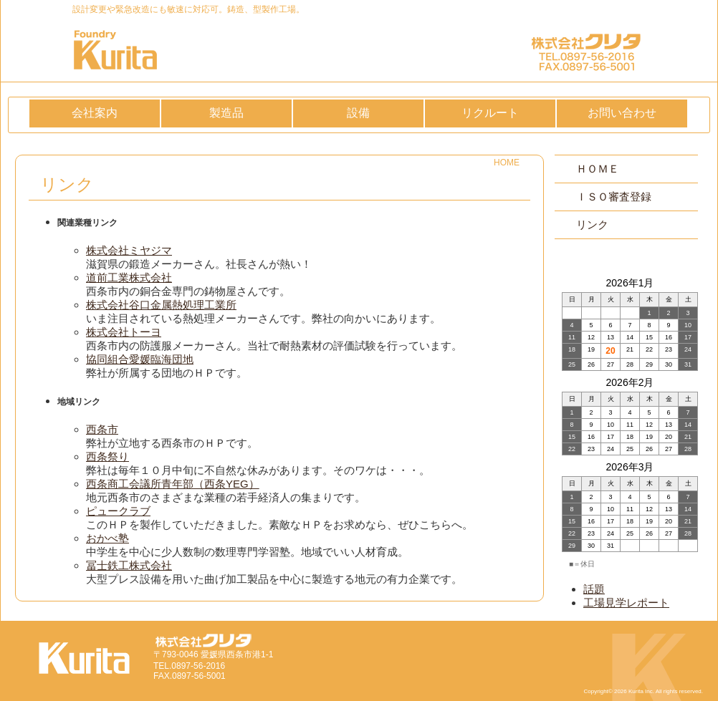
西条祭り (107, 456)
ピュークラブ (118, 511)
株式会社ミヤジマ (129, 250)
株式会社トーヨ (123, 332)
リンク (592, 224)
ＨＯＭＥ (597, 169)
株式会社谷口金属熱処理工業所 (161, 305)
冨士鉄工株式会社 (129, 565)
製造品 (226, 113)
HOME (507, 163)
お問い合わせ (622, 113)
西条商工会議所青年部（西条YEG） (172, 484)
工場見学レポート (626, 602)
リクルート (490, 113)
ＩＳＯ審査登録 (613, 196)
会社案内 (95, 113)
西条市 (102, 429)
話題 (594, 589)
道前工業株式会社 (129, 277)
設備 (358, 113)
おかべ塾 (107, 538)
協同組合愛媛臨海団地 (139, 359)
